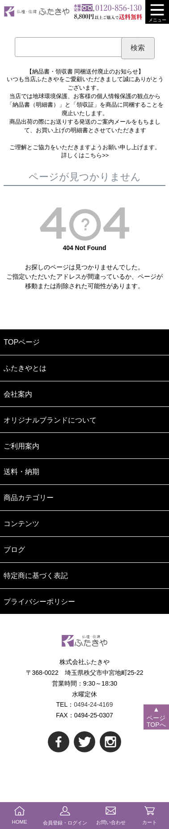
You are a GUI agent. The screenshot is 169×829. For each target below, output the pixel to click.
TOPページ (22, 342)
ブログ (14, 549)
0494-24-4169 (93, 704)
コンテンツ (21, 523)
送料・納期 (21, 471)
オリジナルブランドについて (50, 420)
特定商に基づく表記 (36, 575)
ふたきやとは (25, 368)
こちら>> (96, 155)
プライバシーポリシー (39, 601)
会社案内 (18, 394)
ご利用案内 (21, 446)
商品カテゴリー (29, 497)
